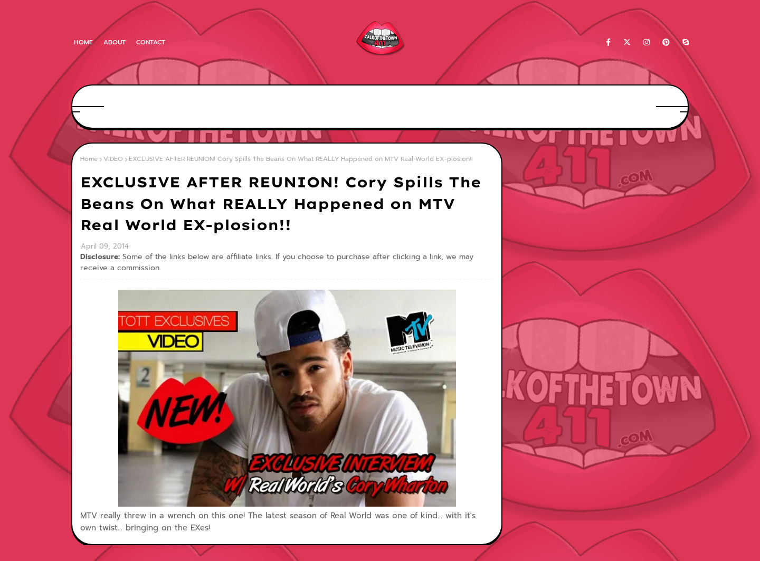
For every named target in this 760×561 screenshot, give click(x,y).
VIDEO (113, 159)
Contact (150, 42)
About (114, 42)
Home (83, 42)
